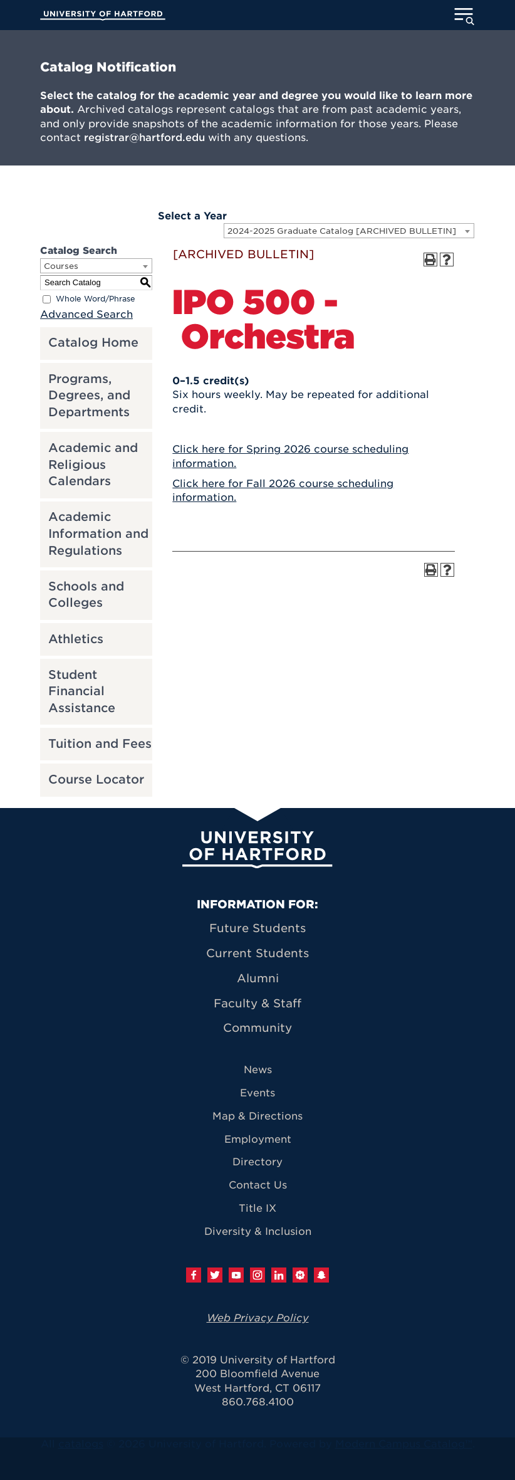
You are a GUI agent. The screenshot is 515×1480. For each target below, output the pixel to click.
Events (257, 1093)
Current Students (257, 953)
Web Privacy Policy (258, 1318)
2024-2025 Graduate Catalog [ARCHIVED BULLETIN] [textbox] (341, 231)
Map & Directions (257, 1116)
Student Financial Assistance (81, 691)
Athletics (75, 639)
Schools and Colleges (86, 595)
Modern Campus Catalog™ (403, 1444)
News (258, 1070)
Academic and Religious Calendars (93, 464)
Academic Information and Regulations (98, 533)
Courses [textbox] (61, 266)
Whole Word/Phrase (95, 298)
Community (257, 1027)
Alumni (258, 978)
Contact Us (258, 1185)
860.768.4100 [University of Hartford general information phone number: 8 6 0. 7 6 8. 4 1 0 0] (258, 1402)
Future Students (257, 928)
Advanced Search (86, 314)
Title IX (257, 1208)
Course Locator (96, 779)
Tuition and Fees (100, 744)
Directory (257, 1162)
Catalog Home (93, 342)
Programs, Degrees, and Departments (89, 395)
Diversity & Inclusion (257, 1231)
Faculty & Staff (257, 1003)
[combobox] (349, 230)
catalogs (80, 1444)
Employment (257, 1139)
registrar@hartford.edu (144, 138)
